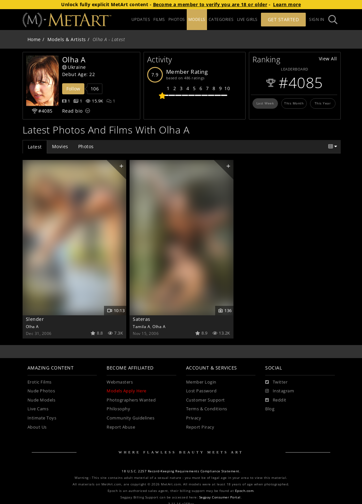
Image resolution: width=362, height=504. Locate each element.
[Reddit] (275, 400)
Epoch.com (244, 491)
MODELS (196, 19)
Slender (35, 319)
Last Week (265, 103)
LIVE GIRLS (247, 19)
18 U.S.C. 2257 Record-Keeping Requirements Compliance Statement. (181, 471)
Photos (86, 146)
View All (328, 58)
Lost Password (201, 391)
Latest (35, 147)
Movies (60, 146)
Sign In (316, 19)
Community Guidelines (130, 418)
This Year (323, 103)
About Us (37, 427)
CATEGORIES (221, 19)
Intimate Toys (42, 418)
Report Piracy (200, 427)
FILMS (159, 19)
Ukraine (74, 67)
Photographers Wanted (131, 400)
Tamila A (141, 326)
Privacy (193, 418)
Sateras (141, 319)
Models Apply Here (127, 391)
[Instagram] (279, 391)
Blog (269, 409)
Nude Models (41, 400)
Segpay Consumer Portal (220, 497)
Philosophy (118, 409)
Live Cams (38, 409)
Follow (73, 89)
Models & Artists (66, 39)
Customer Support (205, 400)
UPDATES (140, 19)
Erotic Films (39, 382)
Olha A (32, 326)
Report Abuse (121, 427)
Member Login (201, 382)
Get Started (283, 19)
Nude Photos (41, 391)
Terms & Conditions (206, 409)
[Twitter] (276, 382)
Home (34, 39)
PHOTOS (176, 19)
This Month (293, 103)
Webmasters (120, 382)
